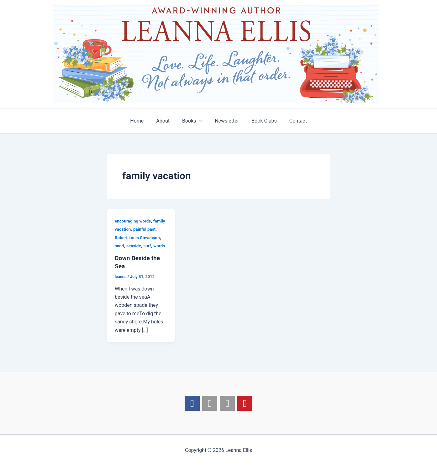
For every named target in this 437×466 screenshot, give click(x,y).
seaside (134, 245)
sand (119, 245)
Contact (292, 121)
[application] (200, 121)
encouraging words (133, 220)
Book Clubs (260, 121)
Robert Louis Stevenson (138, 237)
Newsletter (225, 121)
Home (143, 121)
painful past (145, 229)
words (160, 245)
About (166, 121)
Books (193, 121)
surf (148, 245)
